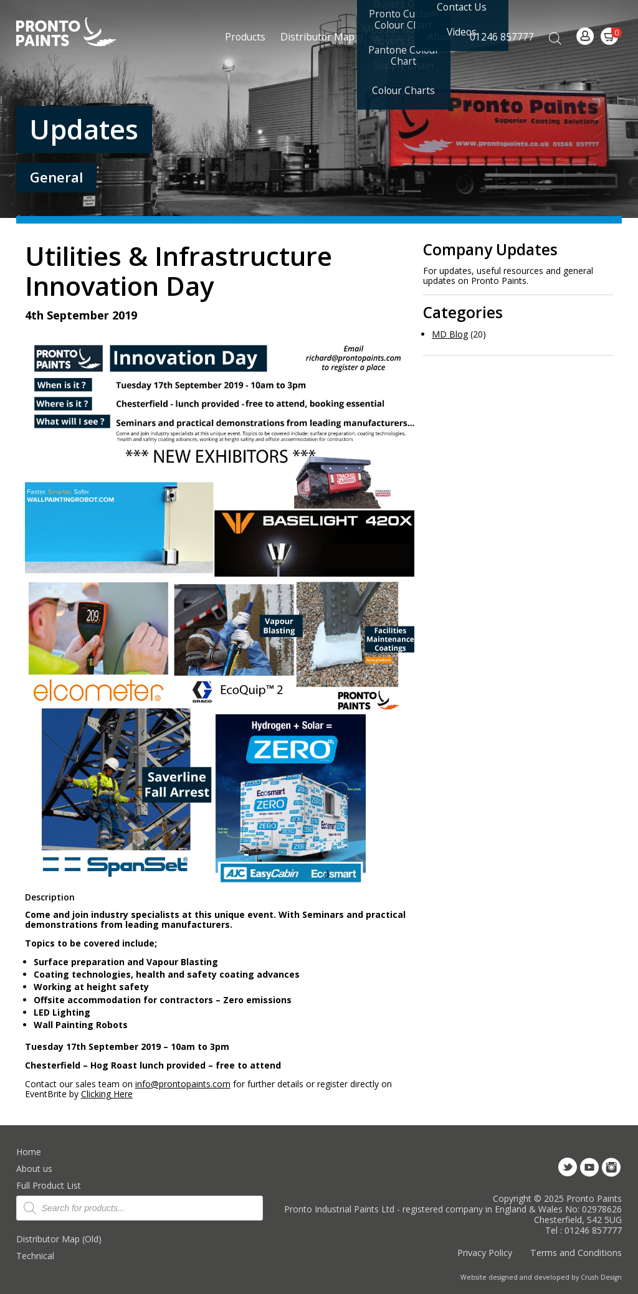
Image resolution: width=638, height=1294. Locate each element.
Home (28, 1152)
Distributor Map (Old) (59, 1239)
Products (245, 37)
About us (34, 1168)
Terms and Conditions (576, 1253)
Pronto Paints (77, 33)
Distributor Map (317, 37)
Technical (35, 1256)
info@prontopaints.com (183, 1084)
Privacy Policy (484, 1253)
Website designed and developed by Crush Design (541, 1277)
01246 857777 (502, 37)
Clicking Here (107, 1094)
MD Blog (450, 334)
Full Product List (48, 1185)
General (56, 177)
